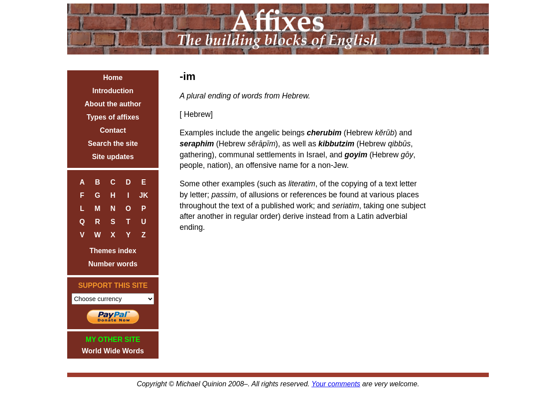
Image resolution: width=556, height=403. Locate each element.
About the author (113, 104)
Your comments (335, 384)
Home (113, 77)
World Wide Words (113, 351)
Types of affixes (113, 117)
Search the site (113, 143)
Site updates (113, 156)
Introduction (112, 90)
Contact (113, 130)
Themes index (113, 250)
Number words (112, 264)
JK (143, 195)
